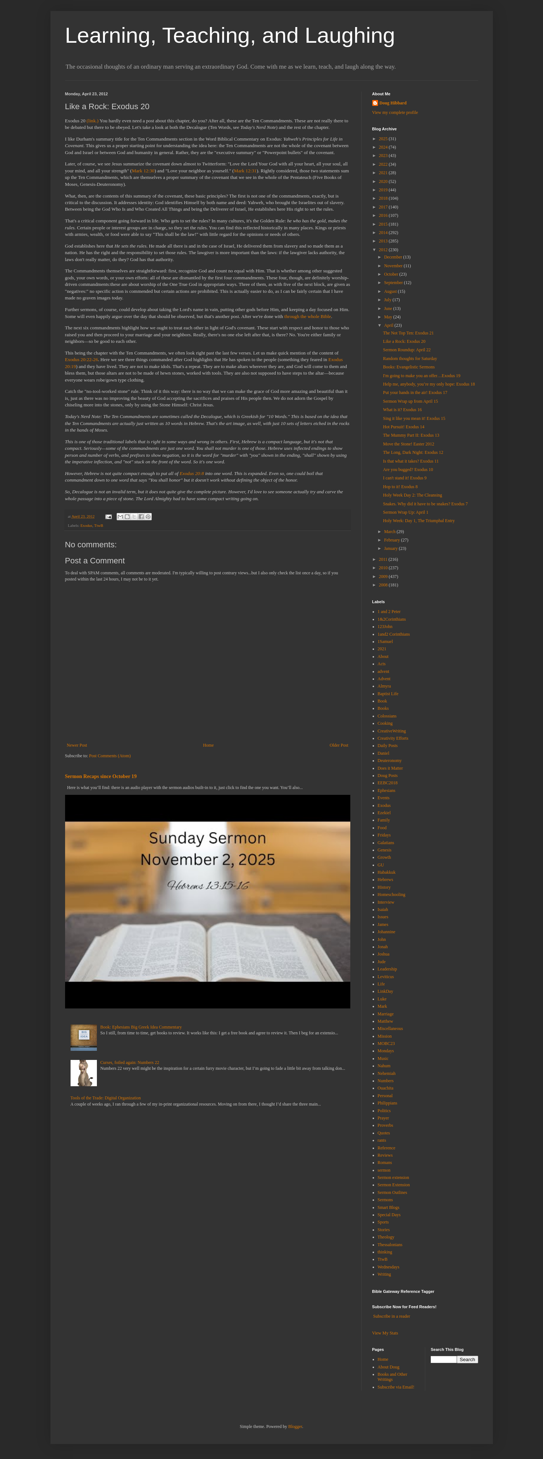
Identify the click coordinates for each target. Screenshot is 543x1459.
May (388, 316)
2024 (384, 147)
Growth (384, 857)
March (390, 531)
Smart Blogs (389, 1207)
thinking (385, 1252)
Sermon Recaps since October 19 (101, 776)
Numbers (386, 1080)
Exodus (86, 525)
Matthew (385, 1021)
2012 (384, 249)
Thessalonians (390, 1244)
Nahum (384, 1065)
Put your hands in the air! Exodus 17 (415, 392)
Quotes (384, 1133)
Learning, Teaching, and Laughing (230, 35)
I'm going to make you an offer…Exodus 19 (421, 375)
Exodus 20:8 (192, 473)
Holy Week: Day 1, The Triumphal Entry (419, 520)
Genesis (385, 850)
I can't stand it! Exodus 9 (404, 477)
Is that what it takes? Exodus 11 (410, 461)
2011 (384, 559)
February (392, 540)
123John (385, 626)
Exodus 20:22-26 (81, 359)
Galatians (386, 842)
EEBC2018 (388, 782)
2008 (384, 584)
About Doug (389, 1367)
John (382, 939)
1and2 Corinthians (394, 634)
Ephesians (387, 790)
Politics (384, 1110)
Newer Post (77, 745)
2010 (384, 567)
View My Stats (385, 1333)
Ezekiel (384, 812)
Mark (382, 1006)
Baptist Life (388, 693)
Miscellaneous (390, 1028)
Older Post (339, 745)
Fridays (384, 835)
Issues (383, 916)
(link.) (93, 120)
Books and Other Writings (392, 1377)
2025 (384, 138)
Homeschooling (392, 894)
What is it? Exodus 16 (402, 409)
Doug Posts (388, 775)
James (383, 924)
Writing (384, 1274)
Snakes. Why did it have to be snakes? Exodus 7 (425, 503)
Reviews (385, 1155)
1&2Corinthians (392, 619)
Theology (386, 1237)
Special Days (389, 1214)
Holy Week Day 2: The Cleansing (412, 495)
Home (208, 745)
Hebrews (385, 879)
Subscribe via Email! (396, 1387)
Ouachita (385, 1088)
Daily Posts (388, 745)
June (388, 308)
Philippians (387, 1103)
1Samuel (385, 641)
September (394, 282)
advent (383, 671)
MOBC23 (386, 1043)
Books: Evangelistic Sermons (408, 366)
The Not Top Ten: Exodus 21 (408, 333)
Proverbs (385, 1125)
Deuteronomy (390, 760)
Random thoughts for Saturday (410, 358)
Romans (385, 1162)
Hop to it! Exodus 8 (400, 486)
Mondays (386, 1050)
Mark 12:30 (143, 170)
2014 (384, 232)
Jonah (383, 946)
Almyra (384, 686)
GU (381, 865)
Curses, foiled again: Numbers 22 (129, 1062)
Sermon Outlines (392, 1192)
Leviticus (386, 976)
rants (382, 1140)
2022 (384, 164)
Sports (383, 1222)
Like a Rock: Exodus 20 (404, 341)
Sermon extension (393, 1177)
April (389, 325)
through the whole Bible (307, 316)
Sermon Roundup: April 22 (406, 349)
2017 (384, 207)
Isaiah (383, 909)
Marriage (386, 1013)
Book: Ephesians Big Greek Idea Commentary (141, 1027)
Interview (386, 902)
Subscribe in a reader (391, 1316)
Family (384, 820)
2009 (384, 576)
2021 (384, 172)
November (394, 265)
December (393, 257)
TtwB (98, 525)
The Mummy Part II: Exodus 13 (411, 435)
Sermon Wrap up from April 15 (410, 401)
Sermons (385, 1199)
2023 (384, 155)
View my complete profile (395, 112)
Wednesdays (389, 1267)
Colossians (387, 716)
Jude (382, 961)
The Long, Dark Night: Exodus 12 (413, 452)
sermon (384, 1170)
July (388, 299)
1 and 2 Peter (389, 611)
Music (383, 1058)
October (391, 274)
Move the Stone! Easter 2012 (408, 444)
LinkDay (385, 991)
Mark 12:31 (245, 170)
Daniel (383, 753)
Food (382, 827)
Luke (382, 999)
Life (381, 984)
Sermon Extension (394, 1184)
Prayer (383, 1118)
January (391, 548)
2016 (384, 215)
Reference (387, 1147)
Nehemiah (387, 1073)
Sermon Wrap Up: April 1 (405, 512)
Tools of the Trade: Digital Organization (106, 1097)
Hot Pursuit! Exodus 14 (403, 426)
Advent (384, 678)
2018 (384, 198)
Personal (385, 1095)
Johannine (387, 931)
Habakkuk (387, 872)
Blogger (295, 1426)
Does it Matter (390, 768)
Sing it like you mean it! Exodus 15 (414, 418)
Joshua (384, 954)
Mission (385, 1036)
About (383, 656)
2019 (384, 189)
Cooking (385, 723)
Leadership (387, 969)
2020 (384, 181)
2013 (384, 241)
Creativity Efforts (393, 738)
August (391, 291)
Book (382, 701)
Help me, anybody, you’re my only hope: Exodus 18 (429, 384)
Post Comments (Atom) (110, 755)
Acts (382, 663)
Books (383, 708)
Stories (384, 1229)
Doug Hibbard (393, 103)
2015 (384, 224)
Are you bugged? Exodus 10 (408, 469)
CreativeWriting (392, 731)
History (384, 887)
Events (384, 797)
